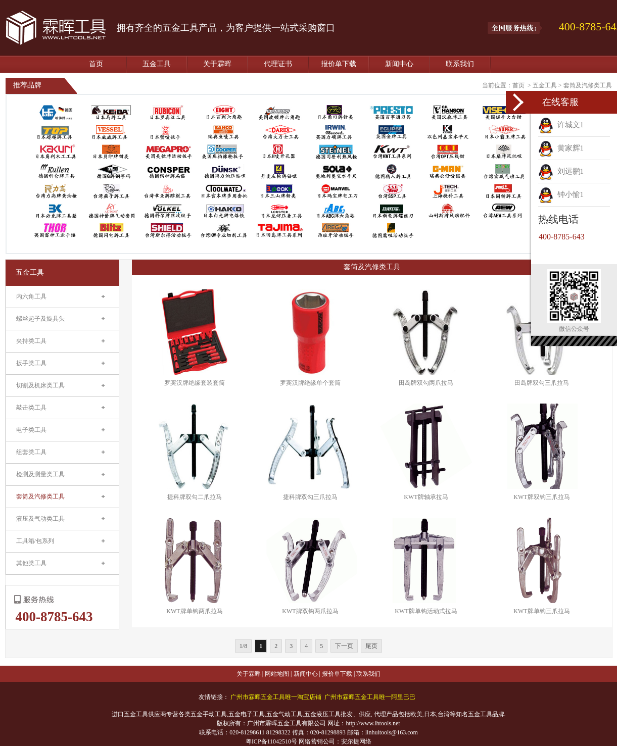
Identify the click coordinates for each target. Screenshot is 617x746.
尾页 (371, 646)
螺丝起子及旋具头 (40, 318)
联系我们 (460, 64)
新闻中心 (399, 64)
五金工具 (157, 64)
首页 (96, 64)
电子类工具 (31, 429)
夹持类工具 (31, 340)
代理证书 (278, 64)
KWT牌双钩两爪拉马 (310, 611)
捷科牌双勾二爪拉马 (194, 497)
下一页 (344, 646)
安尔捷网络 (356, 741)
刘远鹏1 (561, 171)
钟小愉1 (561, 194)
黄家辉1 (561, 148)
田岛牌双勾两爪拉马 (426, 382)
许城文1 (561, 125)
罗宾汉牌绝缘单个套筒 (310, 382)
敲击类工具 (31, 407)
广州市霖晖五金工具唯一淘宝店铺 (275, 697)
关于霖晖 (217, 64)
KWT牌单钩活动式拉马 (426, 611)
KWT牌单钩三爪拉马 (541, 611)
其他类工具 (31, 563)
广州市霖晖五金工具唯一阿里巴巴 (369, 697)
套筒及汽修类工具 (587, 85)
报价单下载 (338, 64)
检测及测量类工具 (40, 474)
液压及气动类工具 (40, 518)
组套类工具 (31, 452)
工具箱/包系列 (35, 540)
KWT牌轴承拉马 (426, 497)
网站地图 (277, 673)
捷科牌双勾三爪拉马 (310, 497)
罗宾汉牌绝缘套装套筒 (194, 382)
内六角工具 (31, 296)
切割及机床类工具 (40, 385)
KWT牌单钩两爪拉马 (194, 611)
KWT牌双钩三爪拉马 (541, 497)
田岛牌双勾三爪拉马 (541, 382)
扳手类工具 (31, 363)
